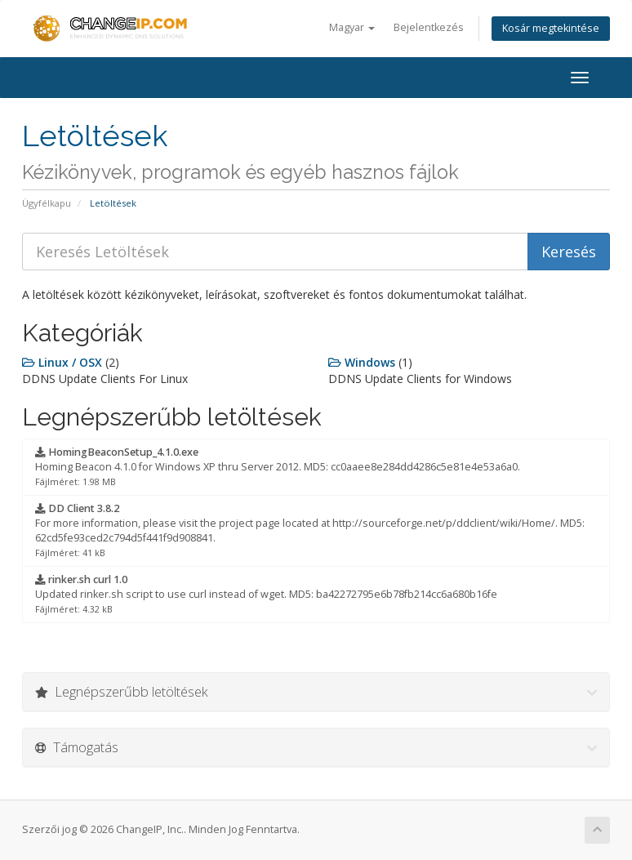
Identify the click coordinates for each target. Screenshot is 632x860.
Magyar (352, 27)
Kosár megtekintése (550, 28)
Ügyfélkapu (46, 203)
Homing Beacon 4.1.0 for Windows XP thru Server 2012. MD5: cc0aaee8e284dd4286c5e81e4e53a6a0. (277, 466)
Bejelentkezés (429, 27)
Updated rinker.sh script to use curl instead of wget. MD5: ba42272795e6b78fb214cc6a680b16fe (266, 594)
